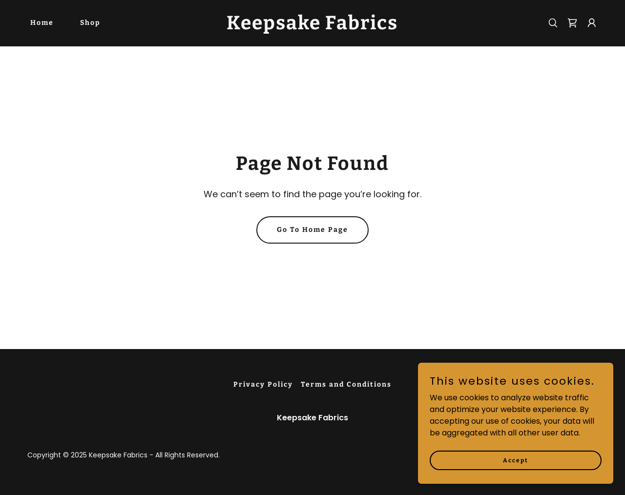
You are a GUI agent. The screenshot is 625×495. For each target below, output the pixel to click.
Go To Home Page (312, 230)
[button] (592, 23)
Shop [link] (90, 23)
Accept (515, 479)
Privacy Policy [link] (263, 384)
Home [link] (42, 23)
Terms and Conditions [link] (346, 384)
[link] (312, 26)
